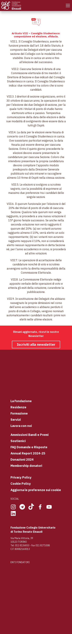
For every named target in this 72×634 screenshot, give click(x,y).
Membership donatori (26, 465)
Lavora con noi (21, 425)
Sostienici (18, 441)
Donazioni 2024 (22, 459)
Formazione (19, 413)
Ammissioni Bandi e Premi (30, 434)
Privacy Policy (21, 477)
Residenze (18, 407)
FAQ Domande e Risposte (29, 447)
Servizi (16, 419)
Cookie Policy (21, 483)
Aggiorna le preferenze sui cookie (36, 490)
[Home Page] (11, 5)
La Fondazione (21, 401)
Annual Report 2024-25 (28, 453)
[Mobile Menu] (68, 5)
